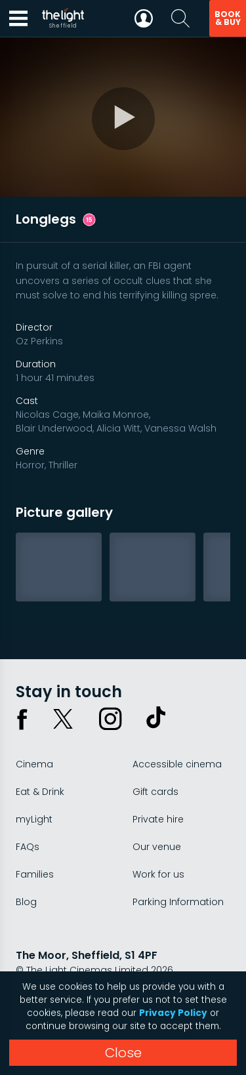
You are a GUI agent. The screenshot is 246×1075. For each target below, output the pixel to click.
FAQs (27, 846)
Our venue (157, 846)
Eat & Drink (40, 791)
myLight (34, 819)
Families (35, 874)
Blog (26, 901)
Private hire (158, 819)
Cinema (34, 764)
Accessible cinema (177, 764)
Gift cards (155, 791)
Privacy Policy (173, 1013)
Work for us (158, 874)
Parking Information (178, 901)
